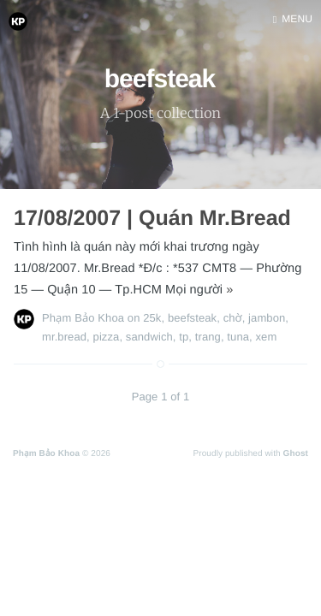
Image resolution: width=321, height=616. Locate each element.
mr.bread (64, 336)
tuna (238, 336)
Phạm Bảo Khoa (83, 317)
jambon (266, 317)
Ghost (295, 454)
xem (265, 336)
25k (152, 317)
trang (208, 336)
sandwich (149, 336)
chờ (232, 317)
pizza (106, 336)
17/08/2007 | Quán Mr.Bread (152, 218)
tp (183, 336)
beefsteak (192, 317)
